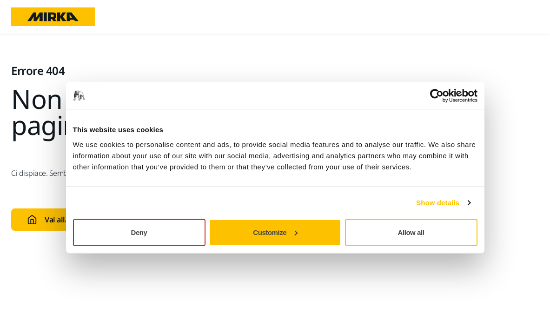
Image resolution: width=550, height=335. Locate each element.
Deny (139, 232)
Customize (275, 232)
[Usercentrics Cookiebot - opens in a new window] (436, 96)
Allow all (411, 232)
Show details (437, 203)
